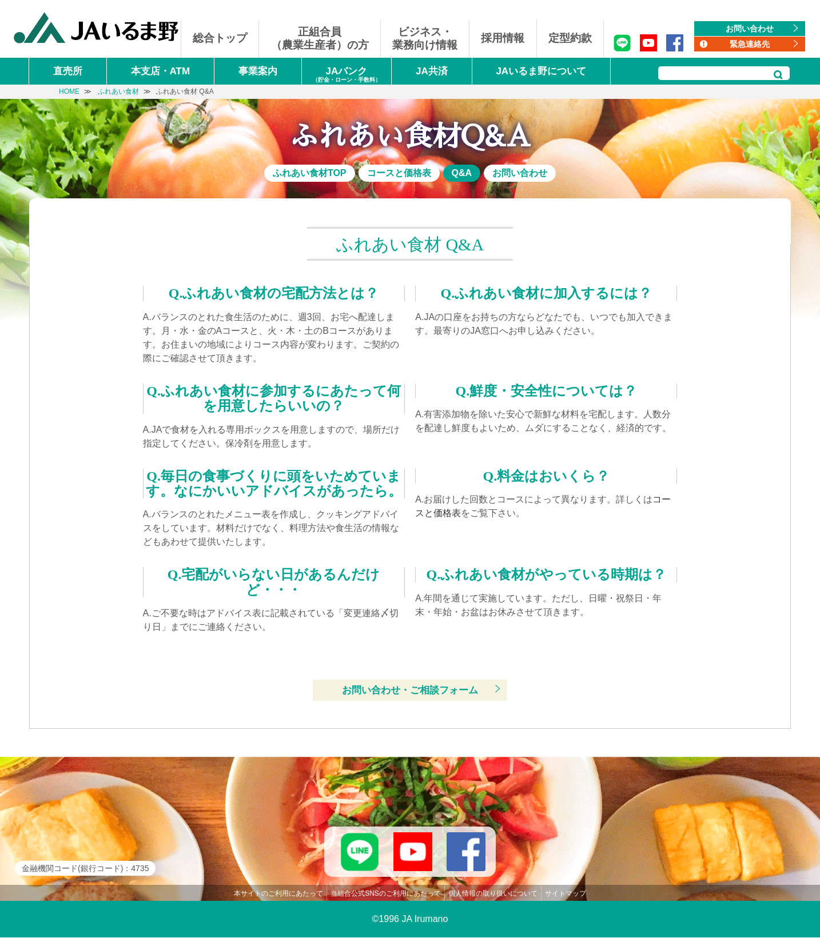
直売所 (67, 71)
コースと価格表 (399, 173)
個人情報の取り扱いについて (493, 894)
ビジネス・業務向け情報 (424, 38)
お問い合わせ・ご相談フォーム (410, 690)
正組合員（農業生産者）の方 (320, 38)
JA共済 (432, 71)
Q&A (462, 173)
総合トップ (220, 38)
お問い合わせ (750, 28)
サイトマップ (565, 894)
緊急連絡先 (750, 44)
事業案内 (257, 71)
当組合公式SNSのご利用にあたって (386, 894)
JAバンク (346, 75)
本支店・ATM (160, 71)
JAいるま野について (541, 71)
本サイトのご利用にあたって (278, 894)
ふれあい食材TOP (310, 173)
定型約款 (570, 38)
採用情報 (502, 38)
